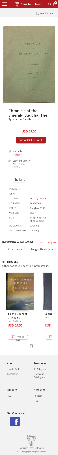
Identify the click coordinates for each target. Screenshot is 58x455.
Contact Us (12, 373)
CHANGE (17, 154)
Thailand (19, 179)
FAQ (9, 395)
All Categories (40, 369)
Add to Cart (17, 337)
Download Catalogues (39, 375)
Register (38, 395)
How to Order (14, 369)
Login (36, 400)
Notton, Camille (22, 119)
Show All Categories (47, 242)
